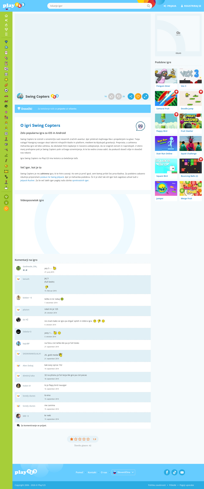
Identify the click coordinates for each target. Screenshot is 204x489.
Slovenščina (121, 472)
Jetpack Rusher (27, 180)
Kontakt (92, 472)
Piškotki (172, 485)
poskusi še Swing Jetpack (52, 177)
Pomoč (79, 472)
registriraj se (191, 6)
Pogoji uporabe (187, 485)
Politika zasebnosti (157, 485)
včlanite (72, 108)
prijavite (61, 108)
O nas (104, 472)
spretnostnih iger (80, 180)
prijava (170, 6)
